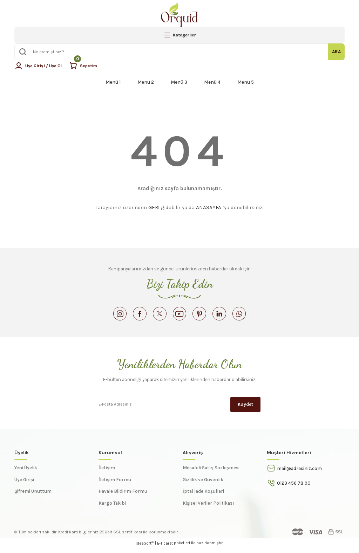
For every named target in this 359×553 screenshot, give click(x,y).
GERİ (154, 207)
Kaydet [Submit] (245, 408)
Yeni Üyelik (25, 472)
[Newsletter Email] (179, 408)
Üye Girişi (24, 484)
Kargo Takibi (112, 508)
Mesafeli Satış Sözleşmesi (211, 472)
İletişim (107, 472)
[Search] (179, 51)
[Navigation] (179, 35)
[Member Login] (39, 65)
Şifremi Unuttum (33, 496)
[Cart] (86, 65)
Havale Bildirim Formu (123, 496)
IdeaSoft (145, 548)
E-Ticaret (165, 548)
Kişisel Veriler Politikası (208, 508)
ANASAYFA (208, 207)
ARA (336, 51)
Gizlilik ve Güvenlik (203, 484)
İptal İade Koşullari (203, 496)
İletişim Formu (115, 484)
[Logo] (179, 14)
